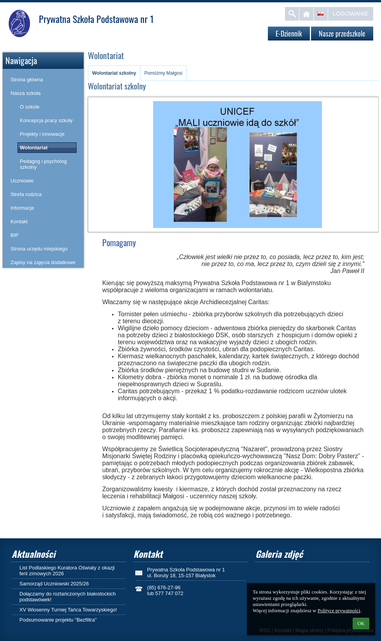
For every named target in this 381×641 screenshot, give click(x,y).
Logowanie (351, 13)
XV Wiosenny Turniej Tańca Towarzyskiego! (68, 610)
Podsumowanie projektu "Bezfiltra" (58, 620)
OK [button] (361, 623)
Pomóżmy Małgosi (163, 73)
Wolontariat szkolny (114, 73)
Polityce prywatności (339, 610)
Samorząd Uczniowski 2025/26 (54, 584)
